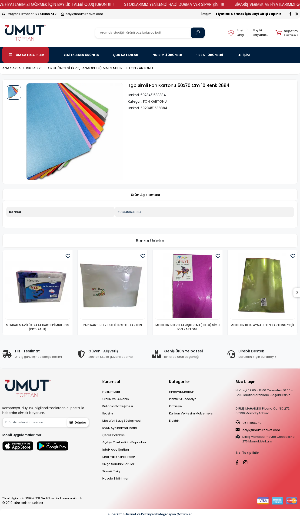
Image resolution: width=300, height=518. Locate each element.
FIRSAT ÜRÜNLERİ (209, 54)
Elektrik (174, 420)
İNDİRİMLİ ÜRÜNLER (167, 54)
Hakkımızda (111, 391)
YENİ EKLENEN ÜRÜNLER (81, 54)
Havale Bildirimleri (115, 478)
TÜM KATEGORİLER (26, 54)
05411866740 (248, 422)
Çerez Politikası (113, 435)
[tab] (145, 195)
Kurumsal (111, 381)
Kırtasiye (175, 406)
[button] (287, 33)
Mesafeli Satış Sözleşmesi (121, 420)
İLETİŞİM (243, 54)
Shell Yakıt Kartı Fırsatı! (118, 457)
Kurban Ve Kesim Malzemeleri (191, 413)
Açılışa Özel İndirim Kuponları (124, 442)
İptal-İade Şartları (115, 449)
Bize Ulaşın (245, 381)
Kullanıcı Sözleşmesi (117, 406)
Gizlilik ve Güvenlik (115, 399)
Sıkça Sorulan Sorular (118, 464)
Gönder (78, 422)
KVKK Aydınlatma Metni (119, 428)
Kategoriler (179, 381)
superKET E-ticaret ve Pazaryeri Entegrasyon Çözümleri (150, 514)
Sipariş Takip (111, 471)
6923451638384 (129, 212)
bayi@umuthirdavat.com (258, 430)
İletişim (206, 14)
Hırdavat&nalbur (181, 391)
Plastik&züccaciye (183, 399)
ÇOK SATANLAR (125, 54)
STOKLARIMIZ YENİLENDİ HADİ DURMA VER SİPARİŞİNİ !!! (182, 4)
